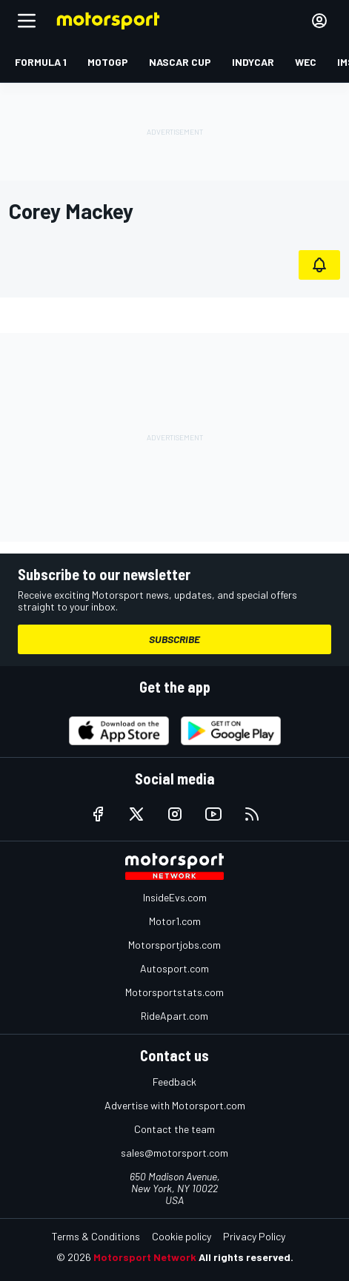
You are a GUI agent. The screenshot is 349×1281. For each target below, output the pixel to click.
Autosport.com (174, 968)
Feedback (174, 1081)
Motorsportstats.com (174, 992)
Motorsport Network (144, 1257)
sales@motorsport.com (174, 1152)
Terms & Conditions (96, 1236)
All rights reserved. (246, 1257)
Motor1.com (175, 921)
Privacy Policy (254, 1236)
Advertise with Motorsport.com (174, 1105)
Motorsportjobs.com (174, 944)
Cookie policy (181, 1236)
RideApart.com (174, 1015)
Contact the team (174, 1129)
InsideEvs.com (175, 897)
